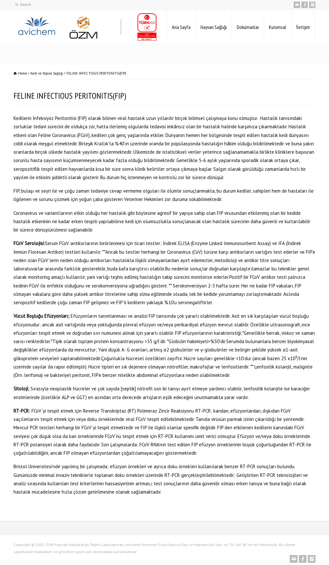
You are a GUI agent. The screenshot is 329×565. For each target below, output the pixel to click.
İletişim (303, 27)
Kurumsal (277, 27)
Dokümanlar (248, 27)
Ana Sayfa (181, 27)
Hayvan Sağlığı (213, 27)
